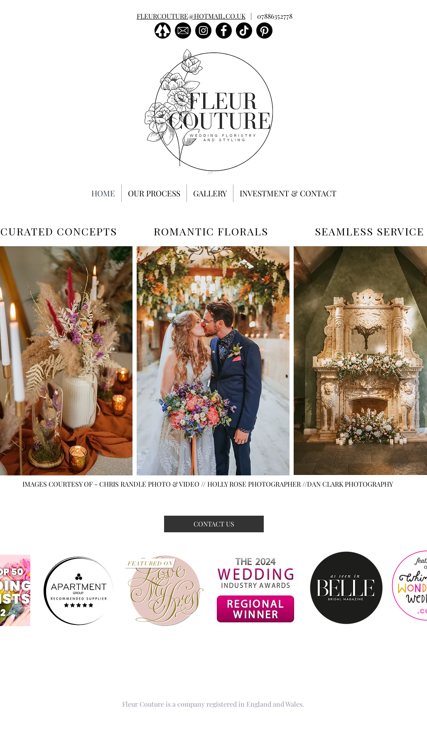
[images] (183, 30)
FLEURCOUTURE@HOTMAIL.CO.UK (191, 16)
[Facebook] (224, 30)
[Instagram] (203, 30)
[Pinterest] (264, 30)
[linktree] (163, 30)
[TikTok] (244, 30)
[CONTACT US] (214, 524)
